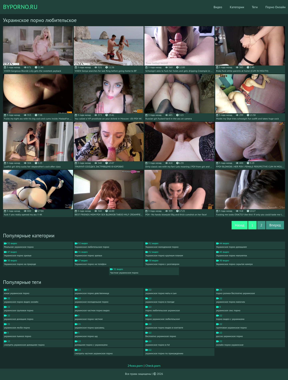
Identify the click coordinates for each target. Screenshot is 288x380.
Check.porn (153, 366)
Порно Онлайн (271, 7)
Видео (212, 7)
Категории (231, 7)
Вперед (275, 225)
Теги (250, 7)
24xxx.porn (135, 366)
